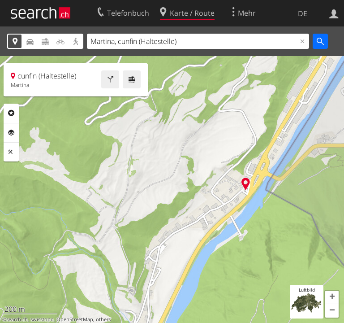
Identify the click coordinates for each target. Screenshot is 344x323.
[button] (332, 297)
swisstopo (42, 319)
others (103, 319)
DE (302, 13)
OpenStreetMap (74, 319)
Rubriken (11, 113)
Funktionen (11, 152)
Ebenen (11, 132)
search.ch (17, 319)
